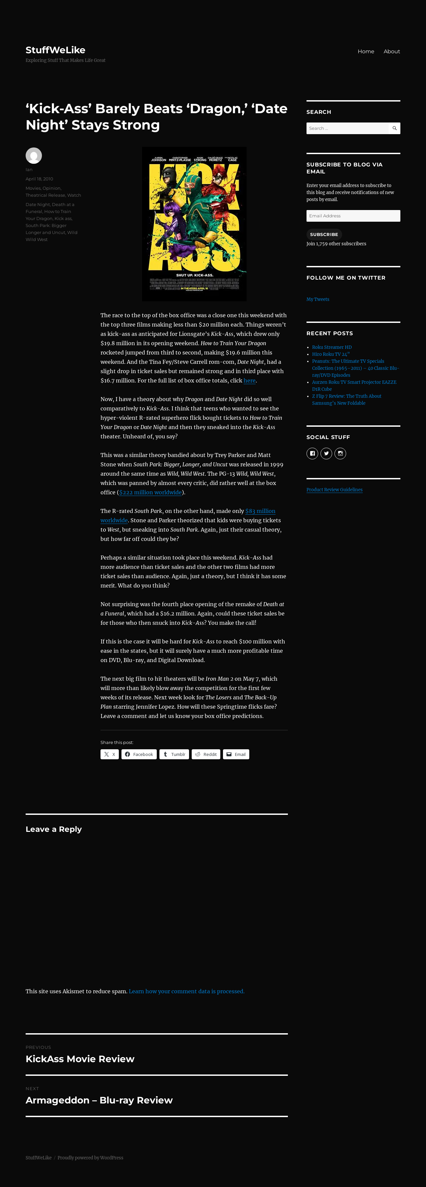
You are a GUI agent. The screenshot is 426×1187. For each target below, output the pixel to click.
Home (366, 51)
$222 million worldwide (150, 492)
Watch (74, 195)
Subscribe (324, 234)
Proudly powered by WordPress (90, 1158)
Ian (29, 169)
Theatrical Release (45, 195)
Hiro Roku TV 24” (331, 354)
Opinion (52, 188)
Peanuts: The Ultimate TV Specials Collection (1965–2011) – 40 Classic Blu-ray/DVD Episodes (355, 368)
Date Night (38, 204)
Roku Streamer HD (332, 347)
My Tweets (318, 299)
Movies (33, 188)
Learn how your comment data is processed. (187, 991)
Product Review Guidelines (335, 490)
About (392, 51)
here (250, 380)
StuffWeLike (56, 50)
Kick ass (63, 218)
